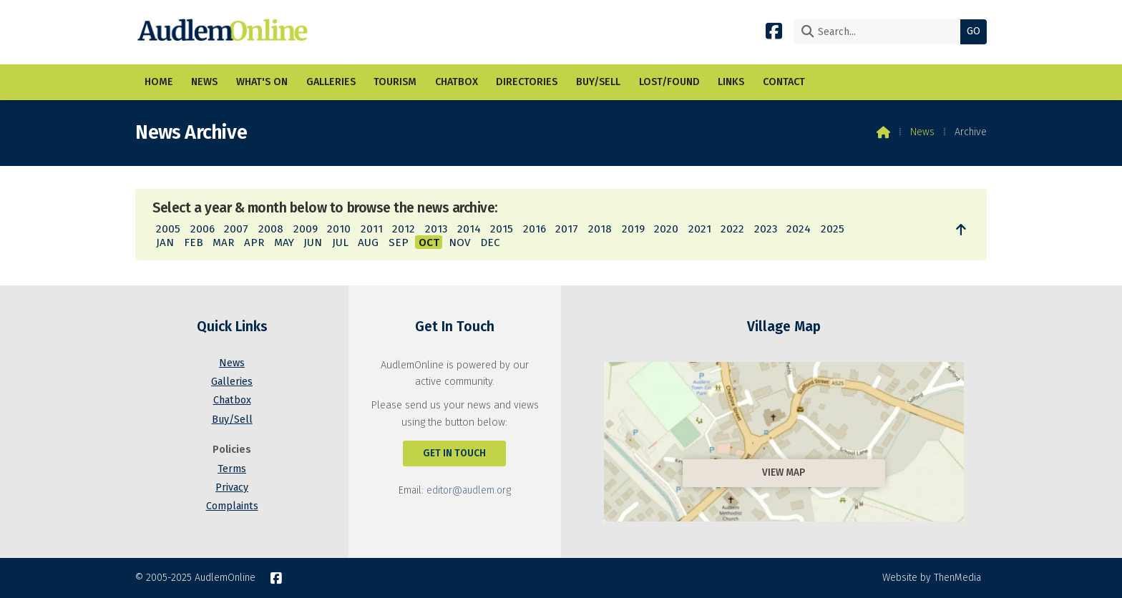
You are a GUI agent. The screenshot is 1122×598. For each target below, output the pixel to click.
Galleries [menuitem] (331, 82)
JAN (165, 242)
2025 (832, 228)
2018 (600, 228)
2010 (339, 228)
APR (254, 242)
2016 (534, 228)
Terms (232, 469)
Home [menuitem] (159, 82)
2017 (566, 228)
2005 (168, 228)
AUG (368, 242)
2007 (236, 228)
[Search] (880, 31)
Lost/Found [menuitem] (669, 82)
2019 (633, 228)
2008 (270, 228)
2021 (699, 228)
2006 (202, 228)
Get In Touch (454, 453)
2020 (666, 228)
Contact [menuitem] (784, 82)
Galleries (232, 382)
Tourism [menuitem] (395, 82)
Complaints (232, 506)
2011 (372, 228)
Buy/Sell (232, 419)
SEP (399, 242)
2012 (403, 228)
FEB (193, 242)
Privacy (231, 487)
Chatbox (232, 400)
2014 (469, 228)
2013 (436, 228)
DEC (490, 242)
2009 (305, 228)
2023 (765, 228)
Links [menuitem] (731, 82)
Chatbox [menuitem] (456, 82)
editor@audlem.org (468, 490)
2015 (501, 228)
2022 (732, 228)
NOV (459, 242)
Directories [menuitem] (526, 82)
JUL (340, 242)
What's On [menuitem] (262, 82)
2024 (798, 228)
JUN (312, 242)
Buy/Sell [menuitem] (598, 82)
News (922, 132)
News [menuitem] (204, 82)
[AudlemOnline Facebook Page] (774, 30)
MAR (223, 242)
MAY (284, 242)
